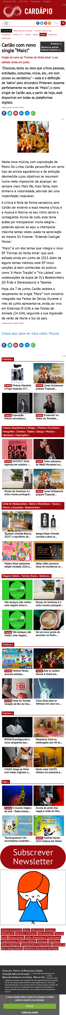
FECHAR (29, 1006)
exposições (6, 38)
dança (35, 34)
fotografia (6, 34)
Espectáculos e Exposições (36, 944)
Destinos (45, 576)
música (43, 34)
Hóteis (16, 576)
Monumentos (45, 933)
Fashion (7, 713)
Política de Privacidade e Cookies (27, 970)
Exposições (22, 435)
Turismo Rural (30, 576)
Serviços (42, 941)
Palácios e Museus (26, 933)
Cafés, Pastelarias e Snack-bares (42, 937)
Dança (40, 431)
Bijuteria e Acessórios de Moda (41, 948)
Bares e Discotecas (40, 503)
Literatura (8, 435)
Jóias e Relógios (10, 944)
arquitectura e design (23, 30)
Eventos (7, 359)
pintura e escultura (43, 30)
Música (50, 431)
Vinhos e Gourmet (13, 507)
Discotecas (37, 930)
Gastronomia (33, 507)
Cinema (21, 431)
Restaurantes (21, 503)
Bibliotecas (8, 933)
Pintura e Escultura (49, 427)
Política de (30, 1012)
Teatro (31, 431)
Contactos (7, 970)
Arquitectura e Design (24, 427)
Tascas (56, 503)
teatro (28, 34)
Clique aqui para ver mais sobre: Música (30, 333)
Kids (5, 781)
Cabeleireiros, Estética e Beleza (18, 941)
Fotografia (9, 431)
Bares (26, 930)
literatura (52, 34)
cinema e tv (18, 34)
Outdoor (8, 644)
